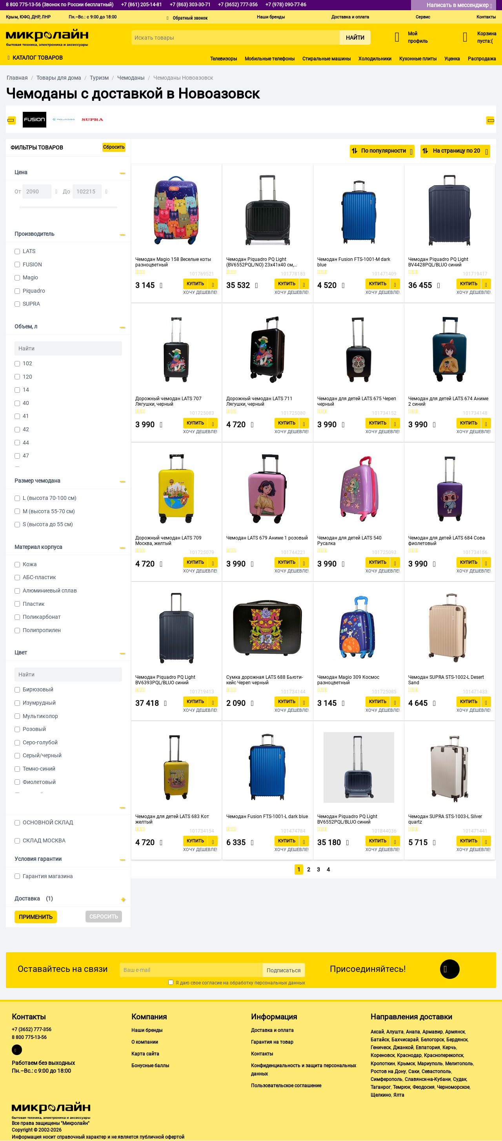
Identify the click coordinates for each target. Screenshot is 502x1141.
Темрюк (401, 1087)
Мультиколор (40, 716)
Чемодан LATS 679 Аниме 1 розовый (267, 537)
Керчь (449, 1047)
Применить (36, 917)
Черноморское (453, 1087)
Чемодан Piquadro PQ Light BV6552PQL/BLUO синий (347, 818)
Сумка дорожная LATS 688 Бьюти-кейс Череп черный (264, 679)
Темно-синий (39, 769)
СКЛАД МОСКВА (44, 840)
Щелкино (381, 1095)
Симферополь (386, 1079)
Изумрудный (39, 703)
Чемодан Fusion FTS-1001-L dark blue (267, 816)
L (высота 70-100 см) (49, 498)
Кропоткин (383, 1063)
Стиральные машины (326, 59)
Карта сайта (145, 1054)
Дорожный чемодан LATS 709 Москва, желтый (168, 540)
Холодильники (374, 59)
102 (27, 363)
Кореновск (383, 1055)
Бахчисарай (404, 1040)
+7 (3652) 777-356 (31, 1029)
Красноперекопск (443, 1055)
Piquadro (34, 291)
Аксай (377, 1032)
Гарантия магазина (48, 876)
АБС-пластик (39, 577)
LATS (29, 251)
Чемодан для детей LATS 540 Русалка (349, 540)
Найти (355, 38)
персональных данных (280, 983)
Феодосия (424, 1087)
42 (26, 429)
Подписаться (284, 970)
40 (26, 403)
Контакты (486, 17)
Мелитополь (459, 1063)
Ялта (398, 1095)
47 (26, 455)
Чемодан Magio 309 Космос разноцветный (348, 679)
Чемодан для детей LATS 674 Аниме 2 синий (448, 401)
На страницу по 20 (460, 152)
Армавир (432, 1032)
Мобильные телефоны (270, 59)
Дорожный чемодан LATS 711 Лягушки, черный (259, 401)
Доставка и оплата (350, 17)
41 (26, 416)
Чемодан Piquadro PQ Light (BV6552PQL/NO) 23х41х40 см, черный (260, 261)
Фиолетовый (39, 782)
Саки (413, 1071)
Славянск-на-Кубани (428, 1079)
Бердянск (456, 1040)
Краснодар (409, 1055)
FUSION (32, 264)
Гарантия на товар (272, 1042)
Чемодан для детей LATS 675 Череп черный (356, 401)
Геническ (381, 1047)
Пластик (34, 604)
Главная (17, 78)
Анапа (413, 1032)
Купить (195, 283)
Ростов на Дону (388, 1071)
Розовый (34, 729)
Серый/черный (42, 755)
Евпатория (428, 1047)
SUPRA (31, 304)
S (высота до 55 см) (48, 524)
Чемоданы (131, 78)
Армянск (455, 1032)
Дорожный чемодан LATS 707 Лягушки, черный (168, 401)
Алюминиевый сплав (50, 590)
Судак (459, 1079)
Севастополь (436, 1071)
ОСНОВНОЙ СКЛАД (48, 822)
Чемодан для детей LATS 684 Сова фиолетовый (446, 540)
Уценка (452, 59)
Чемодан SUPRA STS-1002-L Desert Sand (446, 679)
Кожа (30, 564)
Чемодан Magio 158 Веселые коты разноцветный (173, 261)
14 (26, 389)
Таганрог (381, 1087)
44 (26, 442)
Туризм (99, 78)
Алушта (395, 1032)
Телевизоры (223, 59)
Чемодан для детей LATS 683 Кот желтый (172, 818)
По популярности (387, 152)
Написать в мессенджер (459, 5)
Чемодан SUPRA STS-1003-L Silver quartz (445, 818)
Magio (30, 277)
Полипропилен (42, 630)
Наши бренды (271, 17)
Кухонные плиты (418, 59)
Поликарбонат (42, 617)
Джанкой (403, 1047)
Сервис (423, 17)
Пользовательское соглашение (286, 1085)
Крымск (406, 1063)
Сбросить (114, 147)
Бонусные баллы (150, 1065)
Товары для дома (58, 78)
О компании (144, 1042)
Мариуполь (430, 1063)
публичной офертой (162, 1137)
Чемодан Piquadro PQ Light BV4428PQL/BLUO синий (438, 261)
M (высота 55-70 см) (49, 511)
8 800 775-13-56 (29, 1037)
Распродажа (482, 59)
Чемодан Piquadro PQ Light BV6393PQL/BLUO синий (165, 679)
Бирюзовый (38, 689)
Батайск (380, 1040)
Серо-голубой (40, 742)
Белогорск (432, 1040)
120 (27, 377)
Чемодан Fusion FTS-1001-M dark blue (353, 261)
